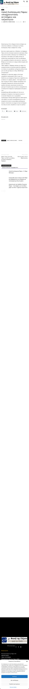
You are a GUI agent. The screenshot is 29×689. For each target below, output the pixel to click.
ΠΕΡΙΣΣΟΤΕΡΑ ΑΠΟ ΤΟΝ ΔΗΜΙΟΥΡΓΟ (10, 167)
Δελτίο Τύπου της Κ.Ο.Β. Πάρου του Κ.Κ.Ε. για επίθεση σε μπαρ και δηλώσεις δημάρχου (7, 159)
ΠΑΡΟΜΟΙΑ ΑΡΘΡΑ (6, 165)
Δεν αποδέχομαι (14, 680)
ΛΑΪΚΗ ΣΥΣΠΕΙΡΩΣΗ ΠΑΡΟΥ (12, 140)
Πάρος (6, 7)
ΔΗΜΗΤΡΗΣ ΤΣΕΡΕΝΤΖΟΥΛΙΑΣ (9, 21)
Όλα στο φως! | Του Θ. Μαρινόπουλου (23, 157)
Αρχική (2, 7)
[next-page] (4, 191)
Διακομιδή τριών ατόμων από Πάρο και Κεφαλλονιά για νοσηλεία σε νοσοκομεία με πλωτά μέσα (18, 179)
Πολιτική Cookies (13, 687)
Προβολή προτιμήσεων (14, 684)
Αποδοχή (14, 676)
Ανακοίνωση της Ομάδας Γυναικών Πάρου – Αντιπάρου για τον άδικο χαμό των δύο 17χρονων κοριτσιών (18, 186)
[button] (27, 661)
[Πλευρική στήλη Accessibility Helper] (1, 1)
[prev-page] (2, 191)
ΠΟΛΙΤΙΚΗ (20, 140)
